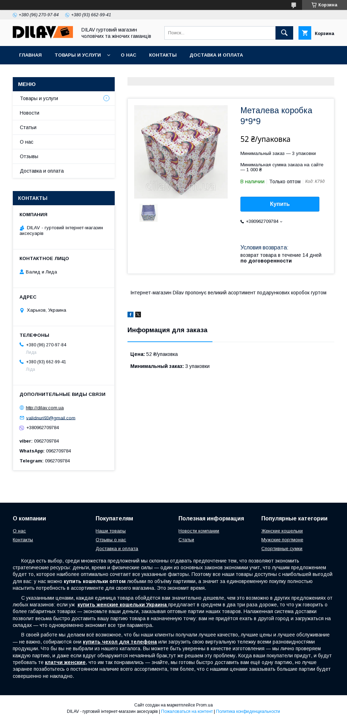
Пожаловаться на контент (187, 711)
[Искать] (284, 33)
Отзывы (29, 156)
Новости (29, 113)
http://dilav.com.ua (45, 407)
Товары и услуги (78, 55)
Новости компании (198, 530)
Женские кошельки (282, 530)
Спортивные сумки (281, 548)
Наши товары (111, 530)
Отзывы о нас (111, 539)
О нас (128, 55)
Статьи (28, 127)
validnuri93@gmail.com (50, 417)
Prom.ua (204, 705)
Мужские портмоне (282, 539)
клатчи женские (65, 662)
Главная (30, 55)
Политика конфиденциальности (248, 711)
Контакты (163, 55)
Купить (280, 204)
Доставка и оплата (216, 55)
